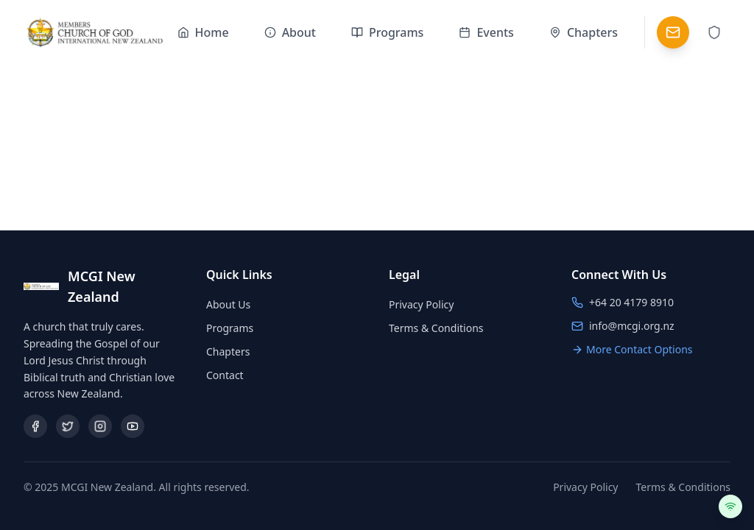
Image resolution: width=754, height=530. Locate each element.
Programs (229, 328)
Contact (225, 375)
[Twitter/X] (68, 426)
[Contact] (673, 32)
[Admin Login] (714, 32)
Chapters (228, 351)
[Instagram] (100, 426)
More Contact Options (632, 349)
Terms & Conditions (436, 328)
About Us (228, 304)
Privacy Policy (421, 304)
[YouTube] (132, 426)
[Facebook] (35, 426)
